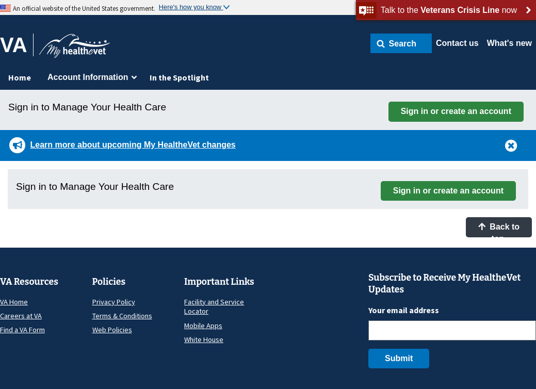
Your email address (403, 310)
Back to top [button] (498, 229)
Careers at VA (21, 315)
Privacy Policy (113, 301)
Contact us (457, 43)
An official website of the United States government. (84, 8)
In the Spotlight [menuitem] (179, 77)
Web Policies (112, 329)
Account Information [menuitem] (87, 77)
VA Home (14, 301)
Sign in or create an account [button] (456, 111)
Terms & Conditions (122, 315)
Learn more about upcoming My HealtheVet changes (132, 144)
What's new (509, 43)
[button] (401, 43)
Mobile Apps (203, 325)
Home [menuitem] (19, 77)
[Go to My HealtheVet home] (74, 49)
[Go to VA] (17, 45)
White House (203, 339)
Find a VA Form (22, 329)
